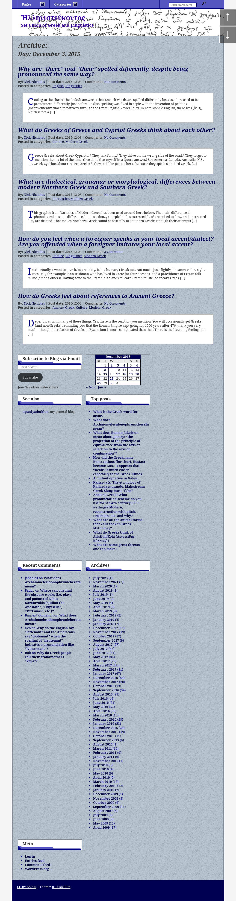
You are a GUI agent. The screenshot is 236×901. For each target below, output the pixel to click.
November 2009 (105, 798)
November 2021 (105, 582)
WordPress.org (37, 869)
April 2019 (101, 607)
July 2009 (100, 815)
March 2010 (102, 781)
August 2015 (102, 744)
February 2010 (104, 786)
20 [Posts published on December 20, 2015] (137, 374)
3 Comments (113, 251)
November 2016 (105, 682)
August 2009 (102, 811)
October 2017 (103, 636)
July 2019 (100, 594)
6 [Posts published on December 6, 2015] (137, 365)
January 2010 (103, 790)
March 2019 (102, 611)
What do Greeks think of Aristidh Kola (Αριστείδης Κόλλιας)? (114, 536)
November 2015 (105, 732)
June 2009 (101, 819)
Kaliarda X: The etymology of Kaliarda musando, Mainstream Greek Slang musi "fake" (119, 486)
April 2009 (101, 827)
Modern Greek (76, 141)
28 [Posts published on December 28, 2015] (99, 383)
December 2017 (105, 628)
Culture (58, 141)
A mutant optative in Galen (115, 478)
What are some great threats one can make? (116, 547)
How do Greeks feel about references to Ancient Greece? (96, 295)
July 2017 (100, 648)
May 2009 (100, 823)
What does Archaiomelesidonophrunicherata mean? (121, 424)
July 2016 (100, 698)
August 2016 (102, 694)
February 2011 (104, 752)
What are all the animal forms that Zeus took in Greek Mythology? (117, 524)
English (58, 86)
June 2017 (101, 653)
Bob (28, 653)
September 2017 (106, 640)
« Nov (90, 387)
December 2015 (105, 727)
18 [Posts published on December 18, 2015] (124, 374)
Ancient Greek (63, 307)
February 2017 (104, 669)
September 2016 (106, 690)
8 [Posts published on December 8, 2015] (105, 369)
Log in (30, 856)
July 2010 (100, 765)
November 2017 (105, 632)
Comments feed (37, 865)
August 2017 (102, 644)
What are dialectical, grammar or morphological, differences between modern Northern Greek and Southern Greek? (116, 184)
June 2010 (101, 769)
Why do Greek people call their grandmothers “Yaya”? (48, 657)
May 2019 (100, 603)
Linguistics (73, 86)
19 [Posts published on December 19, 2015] (131, 374)
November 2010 (105, 761)
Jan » (102, 387)
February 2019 (104, 615)
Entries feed (35, 860)
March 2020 (102, 586)
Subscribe (30, 377)
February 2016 (104, 719)
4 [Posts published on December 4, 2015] (124, 365)
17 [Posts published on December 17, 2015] (118, 374)
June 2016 (101, 702)
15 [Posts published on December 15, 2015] (105, 374)
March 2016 (102, 715)
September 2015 (106, 740)
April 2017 (101, 661)
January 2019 (103, 619)
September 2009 (106, 806)
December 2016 (105, 677)
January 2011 (103, 756)
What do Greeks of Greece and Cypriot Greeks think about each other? (116, 130)
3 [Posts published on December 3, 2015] (118, 365)
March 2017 (102, 665)
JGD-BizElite (61, 887)
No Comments (115, 81)
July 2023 (100, 578)
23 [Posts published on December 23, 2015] (111, 378)
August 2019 (102, 590)
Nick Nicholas (34, 81)
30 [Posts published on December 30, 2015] (111, 383)
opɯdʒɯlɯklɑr (35, 411)
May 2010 (100, 773)
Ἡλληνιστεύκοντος (53, 17)
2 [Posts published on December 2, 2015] (111, 365)
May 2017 (100, 657)
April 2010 (101, 777)
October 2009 (103, 802)
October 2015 (103, 736)
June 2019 (101, 598)
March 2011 (102, 748)
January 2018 (103, 624)
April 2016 (101, 711)
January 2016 (103, 723)
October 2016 (103, 686)
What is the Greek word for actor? (115, 413)
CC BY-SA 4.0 (26, 887)
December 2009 (105, 794)
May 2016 (100, 706)
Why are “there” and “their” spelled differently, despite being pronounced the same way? (103, 71)
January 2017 (103, 673)
